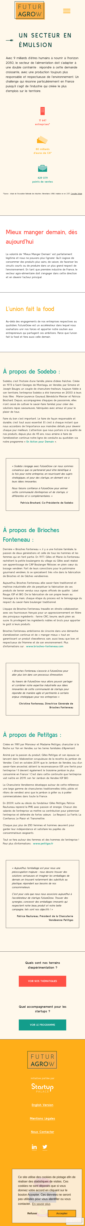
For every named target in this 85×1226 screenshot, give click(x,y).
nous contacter (42, 1131)
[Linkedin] (34, 1147)
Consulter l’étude (76, 194)
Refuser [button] (32, 1213)
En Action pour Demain (40, 441)
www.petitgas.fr (43, 843)
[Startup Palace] (42, 1088)
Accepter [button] (62, 1213)
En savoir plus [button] (41, 1204)
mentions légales (42, 1118)
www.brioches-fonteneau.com (44, 646)
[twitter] (44, 1147)
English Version (42, 1105)
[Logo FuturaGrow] (30, 11)
